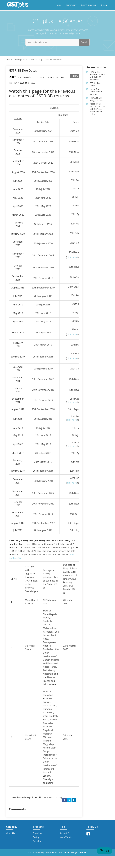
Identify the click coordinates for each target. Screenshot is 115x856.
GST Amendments (54, 59)
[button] (36, 797)
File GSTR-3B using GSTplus (96, 99)
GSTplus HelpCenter (18, 59)
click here (72, 257)
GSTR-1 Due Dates (95, 84)
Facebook (64, 800)
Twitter (69, 800)
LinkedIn (74, 800)
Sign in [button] (104, 5)
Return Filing (36, 59)
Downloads (38, 833)
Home (58, 5)
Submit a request (88, 5)
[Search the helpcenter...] (57, 42)
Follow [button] (75, 75)
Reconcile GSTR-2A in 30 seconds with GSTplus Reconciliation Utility (97, 109)
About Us (10, 833)
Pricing (36, 837)
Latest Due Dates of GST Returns (96, 92)
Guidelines (37, 841)
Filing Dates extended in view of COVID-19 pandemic (97, 75)
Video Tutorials (66, 837)
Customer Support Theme (57, 852)
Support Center (67, 833)
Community (71, 5)
